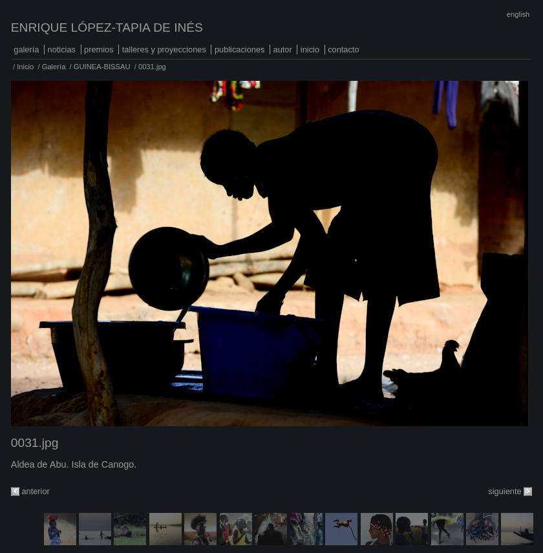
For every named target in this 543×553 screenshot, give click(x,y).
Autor (282, 49)
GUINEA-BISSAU (102, 66)
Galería (26, 49)
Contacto (343, 49)
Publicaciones (240, 49)
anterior (35, 491)
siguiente (504, 491)
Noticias (62, 49)
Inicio (310, 49)
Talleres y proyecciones (164, 49)
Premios (99, 49)
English (518, 14)
